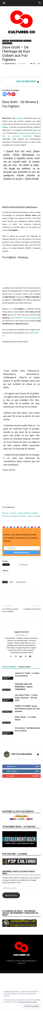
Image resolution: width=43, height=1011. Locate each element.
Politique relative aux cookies (27, 1002)
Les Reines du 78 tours (32, 609)
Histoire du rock (7, 43)
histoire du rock (21, 582)
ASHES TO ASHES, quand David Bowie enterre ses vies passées (27, 708)
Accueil (4, 37)
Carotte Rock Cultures (25, 37)
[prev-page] (3, 739)
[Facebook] (5, 94)
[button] (4, 3)
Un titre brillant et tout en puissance (23, 318)
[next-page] (7, 739)
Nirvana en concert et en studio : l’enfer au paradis (21, 516)
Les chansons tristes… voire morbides (10, 610)
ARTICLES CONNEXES (9, 667)
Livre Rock (12, 37)
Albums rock (6, 689)
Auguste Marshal (10, 63)
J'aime (37, 766)
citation (11, 582)
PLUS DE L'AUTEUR (24, 667)
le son (11, 309)
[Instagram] (9, 94)
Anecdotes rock (7, 711)
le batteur (20, 118)
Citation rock (27, 41)
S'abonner (35, 776)
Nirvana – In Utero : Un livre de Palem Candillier (20, 513)
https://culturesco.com (21, 635)
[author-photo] (21, 629)
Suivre (37, 771)
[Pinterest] (13, 94)
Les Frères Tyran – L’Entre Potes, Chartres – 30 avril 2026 (26, 697)
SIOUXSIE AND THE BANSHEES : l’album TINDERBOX (24, 686)
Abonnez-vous (11, 895)
